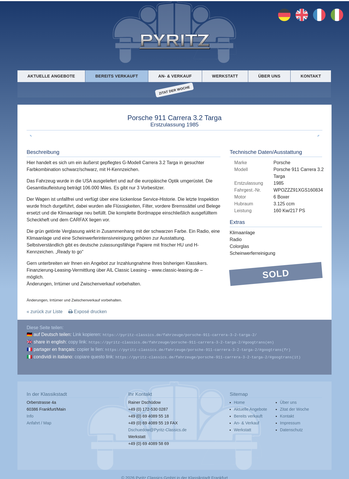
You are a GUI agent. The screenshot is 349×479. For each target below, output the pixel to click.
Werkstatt (225, 76)
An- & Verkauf (175, 76)
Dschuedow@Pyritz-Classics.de (157, 427)
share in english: (50, 341)
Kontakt (311, 76)
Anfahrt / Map (39, 420)
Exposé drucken (87, 311)
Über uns (269, 76)
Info (30, 414)
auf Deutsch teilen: (52, 334)
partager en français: (54, 348)
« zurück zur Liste (44, 311)
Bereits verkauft (116, 76)
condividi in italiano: (53, 355)
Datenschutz (291, 427)
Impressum (290, 420)
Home (239, 400)
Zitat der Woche (174, 90)
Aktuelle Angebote (51, 76)
